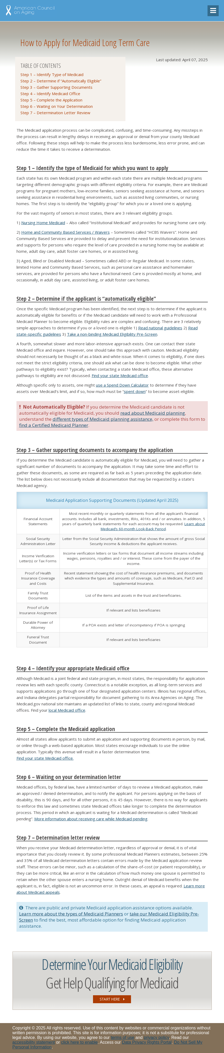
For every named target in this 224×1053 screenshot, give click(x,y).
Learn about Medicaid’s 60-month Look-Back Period (153, 526)
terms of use (122, 1037)
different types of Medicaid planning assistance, (103, 419)
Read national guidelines (160, 327)
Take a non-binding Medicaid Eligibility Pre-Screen (112, 334)
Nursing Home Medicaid (43, 222)
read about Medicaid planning (152, 413)
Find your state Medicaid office (120, 375)
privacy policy (156, 1037)
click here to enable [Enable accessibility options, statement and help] (79, 1042)
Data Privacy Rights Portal (147, 1042)
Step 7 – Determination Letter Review (55, 112)
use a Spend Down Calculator (122, 385)
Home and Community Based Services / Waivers (65, 232)
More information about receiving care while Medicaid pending (90, 818)
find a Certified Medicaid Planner (53, 425)
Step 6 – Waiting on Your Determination (56, 106)
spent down (135, 391)
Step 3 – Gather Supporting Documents (56, 87)
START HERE (112, 999)
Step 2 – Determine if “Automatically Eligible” (60, 80)
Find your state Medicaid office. (45, 758)
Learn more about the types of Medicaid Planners (71, 914)
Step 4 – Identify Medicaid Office (50, 93)
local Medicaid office (67, 710)
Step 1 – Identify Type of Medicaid (51, 74)
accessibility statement (33, 1042)
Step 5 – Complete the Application (51, 100)
